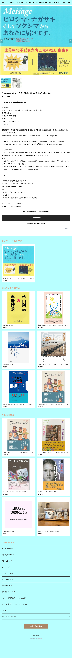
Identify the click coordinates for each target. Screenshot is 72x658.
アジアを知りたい (7, 579)
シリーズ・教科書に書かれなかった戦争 (14, 598)
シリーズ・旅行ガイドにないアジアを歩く (14, 604)
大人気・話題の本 (7, 549)
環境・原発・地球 (7, 586)
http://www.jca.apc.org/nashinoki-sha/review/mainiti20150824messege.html (29, 135)
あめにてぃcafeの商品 (9, 616)
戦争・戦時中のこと (8, 555)
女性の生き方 (6, 567)
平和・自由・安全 (7, 561)
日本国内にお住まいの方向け (36, 224)
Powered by (36, 638)
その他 (4, 610)
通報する (67, 228)
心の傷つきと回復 (7, 573)
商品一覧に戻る (36, 626)
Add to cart (36, 218)
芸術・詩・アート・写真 (8, 592)
